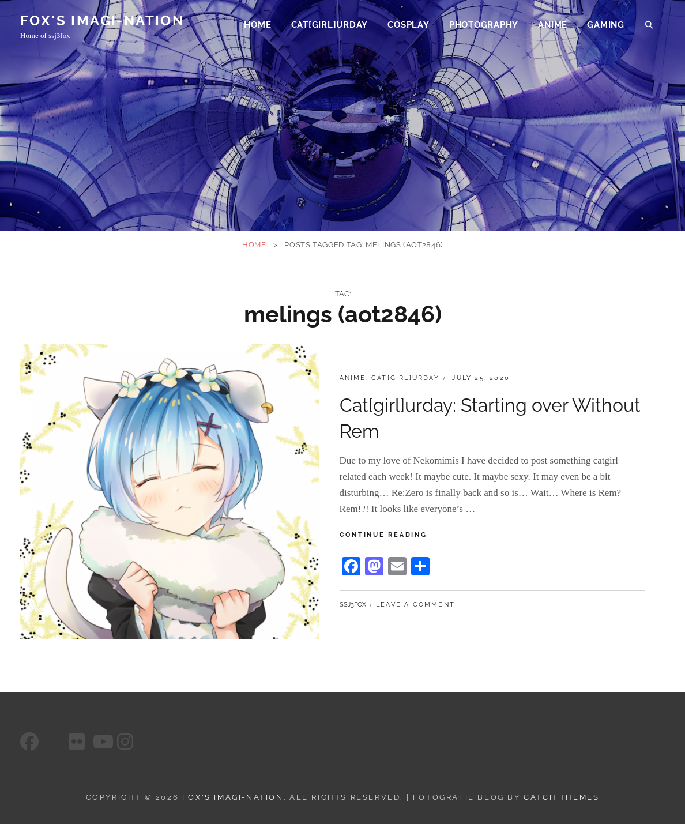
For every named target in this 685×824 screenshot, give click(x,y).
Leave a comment (415, 604)
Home (257, 26)
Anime (552, 26)
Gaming (605, 26)
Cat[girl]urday (329, 26)
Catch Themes (561, 797)
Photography (483, 26)
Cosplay (408, 26)
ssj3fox (353, 604)
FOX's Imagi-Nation (102, 22)
